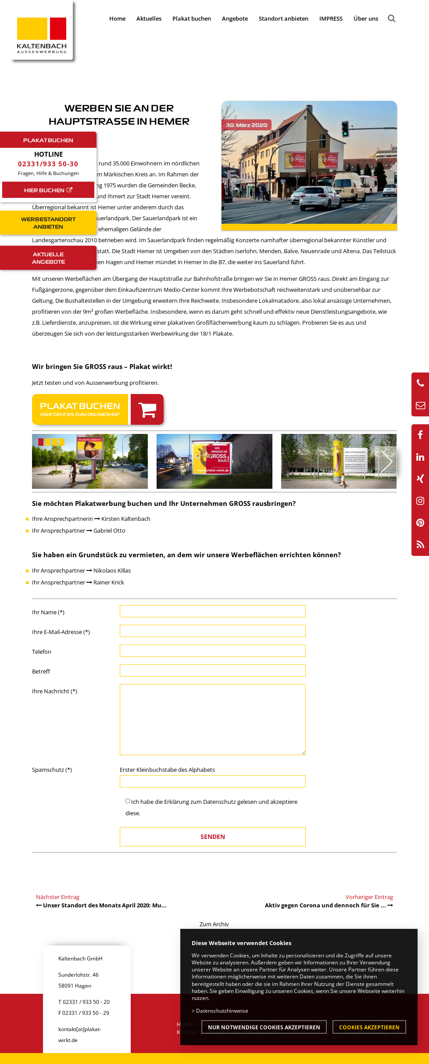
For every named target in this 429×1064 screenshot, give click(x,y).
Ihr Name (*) (48, 612)
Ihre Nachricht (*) (54, 691)
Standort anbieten (283, 18)
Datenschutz (219, 802)
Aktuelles (148, 18)
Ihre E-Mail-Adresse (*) (61, 632)
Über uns (366, 18)
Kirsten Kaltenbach (122, 519)
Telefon (41, 652)
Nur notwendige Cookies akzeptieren (264, 1027)
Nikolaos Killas (108, 570)
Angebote (235, 18)
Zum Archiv (214, 924)
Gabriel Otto (105, 530)
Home (117, 18)
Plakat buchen (191, 18)
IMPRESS (331, 18)
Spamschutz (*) (52, 770)
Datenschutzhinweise (222, 1010)
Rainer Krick (105, 582)
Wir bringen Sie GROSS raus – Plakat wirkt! (102, 366)
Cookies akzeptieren (369, 1027)
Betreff (41, 671)
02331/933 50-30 (48, 163)
